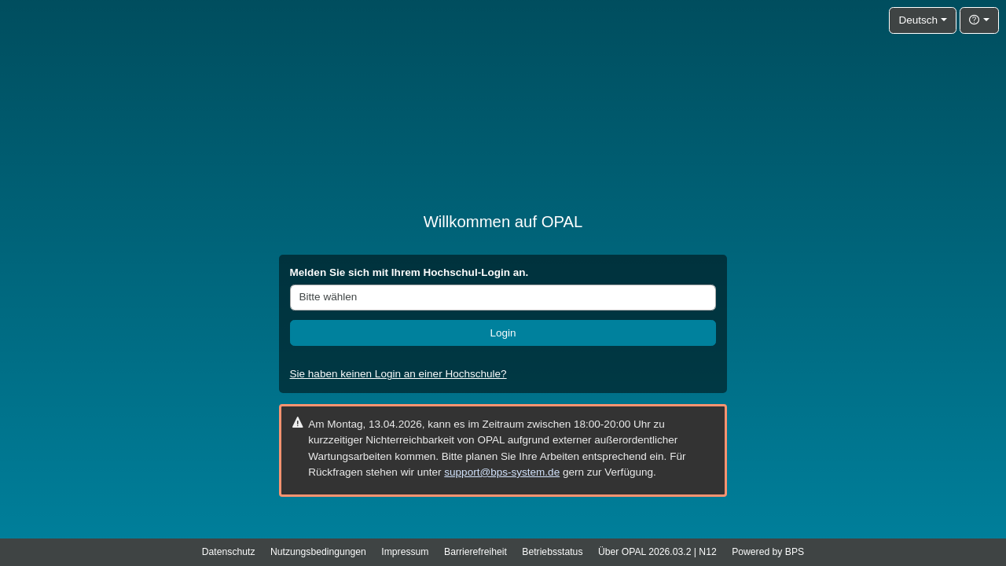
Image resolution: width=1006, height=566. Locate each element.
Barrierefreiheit (475, 551)
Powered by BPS (768, 551)
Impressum (404, 551)
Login (503, 333)
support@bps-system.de (502, 472)
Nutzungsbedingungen (318, 551)
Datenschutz (228, 551)
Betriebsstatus (552, 551)
